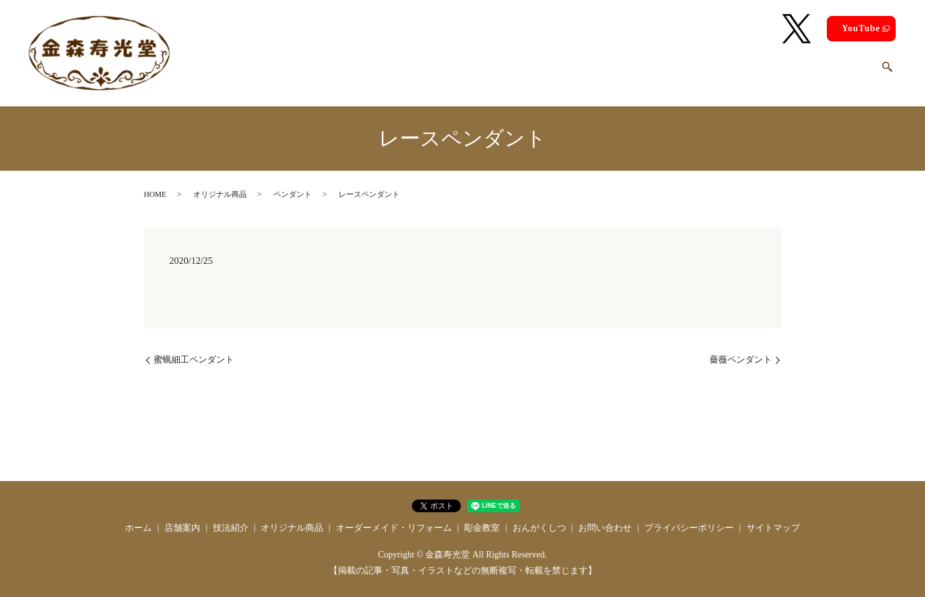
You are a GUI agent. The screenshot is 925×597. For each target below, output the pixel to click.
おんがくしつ (765, 73)
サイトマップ (773, 528)
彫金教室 (699, 73)
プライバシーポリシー (689, 528)
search (887, 73)
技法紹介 (416, 73)
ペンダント (292, 194)
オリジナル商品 (486, 73)
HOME (155, 194)
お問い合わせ (840, 73)
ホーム (309, 73)
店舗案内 (360, 73)
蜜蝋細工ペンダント (194, 359)
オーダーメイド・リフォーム (600, 73)
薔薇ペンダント (741, 359)
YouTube (860, 28)
